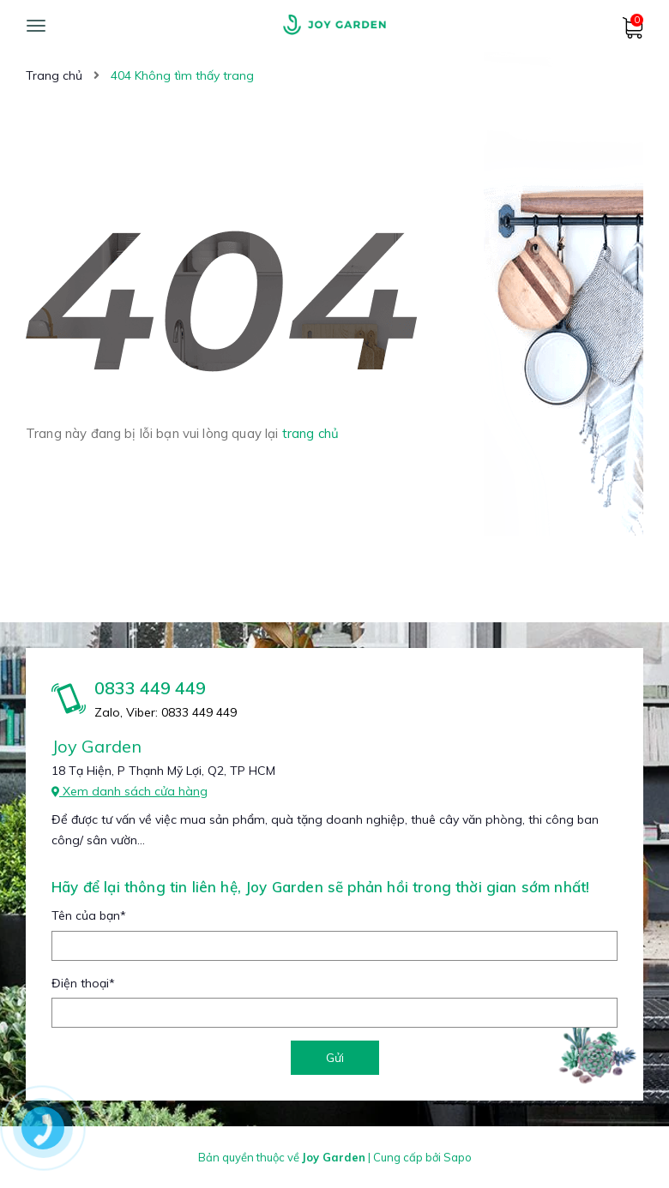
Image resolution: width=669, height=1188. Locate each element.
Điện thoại (83, 983)
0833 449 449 (150, 688)
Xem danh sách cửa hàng (129, 791)
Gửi (335, 1057)
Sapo (457, 1157)
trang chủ (310, 433)
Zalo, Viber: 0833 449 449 (165, 712)
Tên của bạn (88, 915)
